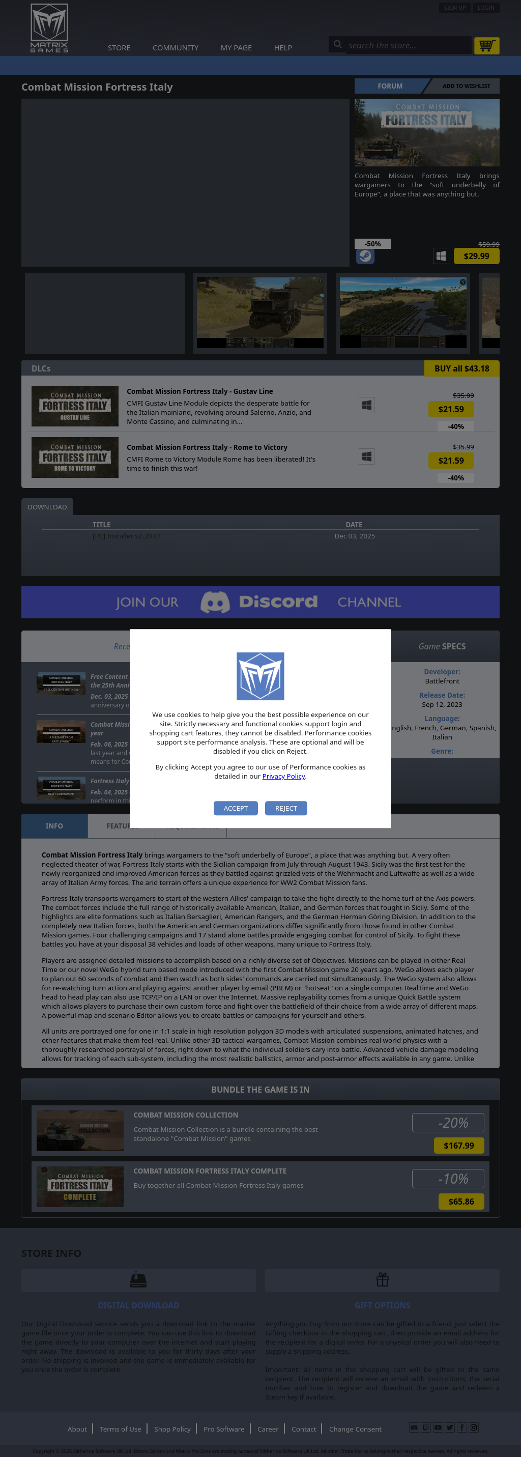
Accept (236, 808)
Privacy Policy (284, 776)
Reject (286, 808)
